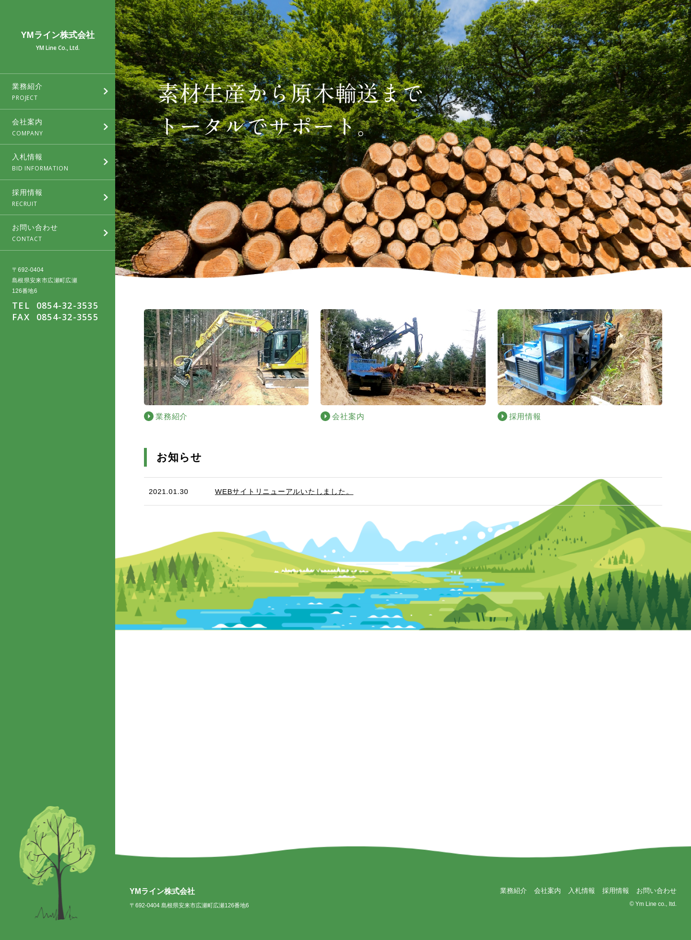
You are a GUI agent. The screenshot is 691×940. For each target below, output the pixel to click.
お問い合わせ (656, 890)
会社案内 (547, 890)
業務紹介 (513, 890)
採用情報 (615, 890)
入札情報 (581, 890)
